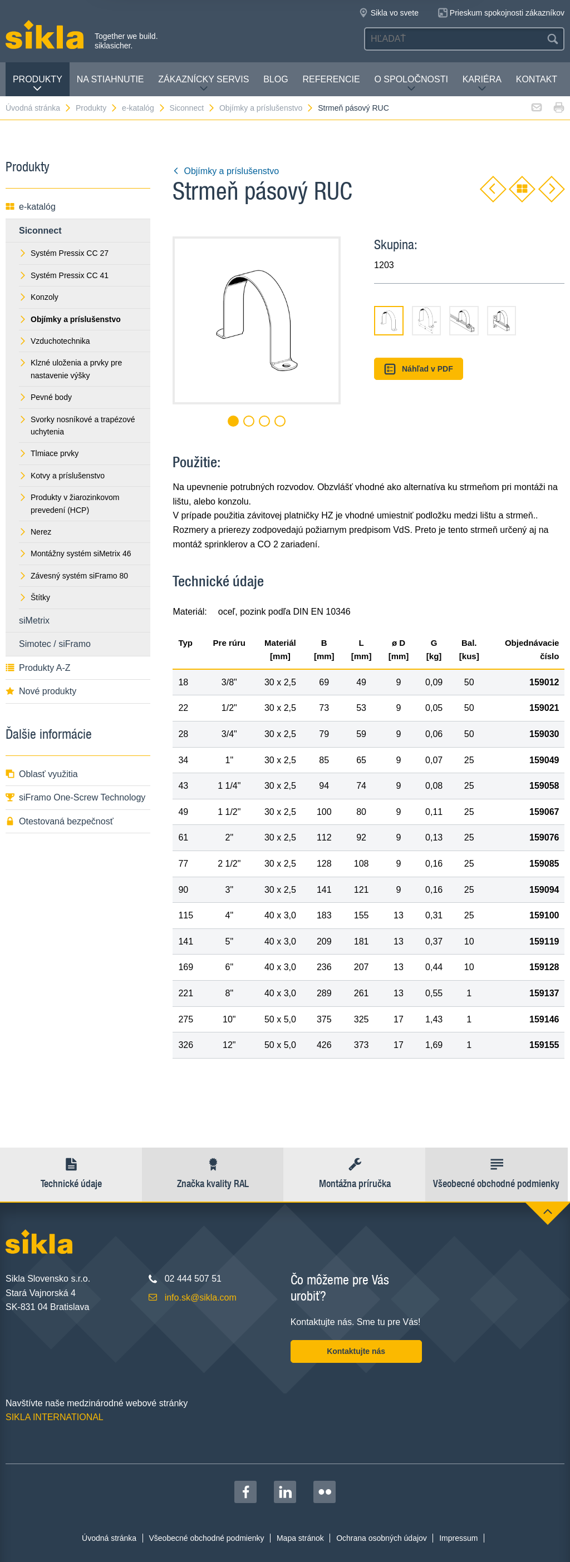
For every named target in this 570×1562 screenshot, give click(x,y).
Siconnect (192, 107)
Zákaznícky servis (203, 84)
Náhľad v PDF (418, 369)
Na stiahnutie (110, 79)
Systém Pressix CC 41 (64, 275)
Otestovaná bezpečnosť (60, 821)
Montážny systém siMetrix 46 (75, 553)
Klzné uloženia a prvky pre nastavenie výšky (70, 368)
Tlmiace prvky (48, 453)
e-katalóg (144, 107)
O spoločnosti (411, 84)
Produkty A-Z (38, 668)
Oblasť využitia (42, 774)
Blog (275, 79)
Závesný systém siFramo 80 (73, 575)
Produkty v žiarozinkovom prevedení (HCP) (69, 503)
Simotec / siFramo (55, 644)
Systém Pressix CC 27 (64, 253)
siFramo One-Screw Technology (75, 797)
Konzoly (38, 297)
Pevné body (45, 397)
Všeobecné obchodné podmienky (206, 1538)
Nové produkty (41, 691)
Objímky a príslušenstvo (266, 107)
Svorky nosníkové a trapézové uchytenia (77, 425)
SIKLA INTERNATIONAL (55, 1417)
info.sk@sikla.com (201, 1297)
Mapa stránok (300, 1538)
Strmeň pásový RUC (353, 107)
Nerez (35, 531)
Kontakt (536, 79)
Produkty (37, 84)
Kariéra (482, 84)
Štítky (34, 597)
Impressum (458, 1538)
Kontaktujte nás (356, 1351)
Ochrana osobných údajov (381, 1538)
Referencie (331, 79)
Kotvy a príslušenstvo (62, 475)
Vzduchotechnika (54, 341)
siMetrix (34, 620)
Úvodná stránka (39, 107)
